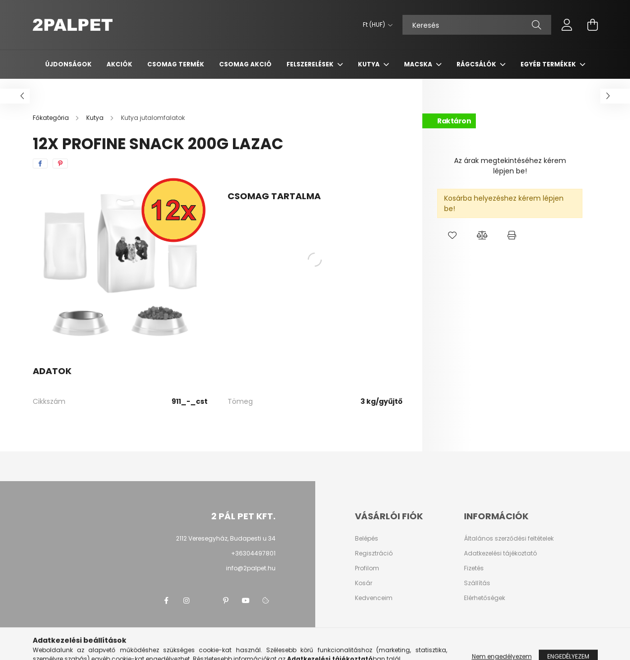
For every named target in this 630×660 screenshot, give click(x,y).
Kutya (369, 64)
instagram (186, 600)
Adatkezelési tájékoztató (500, 553)
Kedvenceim (374, 598)
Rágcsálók (477, 64)
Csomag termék (175, 64)
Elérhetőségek (484, 598)
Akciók (119, 64)
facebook (166, 600)
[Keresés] (476, 25)
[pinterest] (60, 163)
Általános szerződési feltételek (509, 538)
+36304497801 (253, 553)
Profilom (367, 568)
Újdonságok (68, 64)
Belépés (366, 538)
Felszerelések (310, 64)
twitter (206, 600)
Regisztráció (374, 553)
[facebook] (40, 163)
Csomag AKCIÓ (245, 64)
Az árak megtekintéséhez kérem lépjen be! (510, 166)
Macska (419, 64)
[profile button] (567, 25)
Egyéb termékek (548, 64)
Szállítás (477, 583)
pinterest (226, 600)
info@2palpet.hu (251, 568)
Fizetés (474, 568)
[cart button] (593, 25)
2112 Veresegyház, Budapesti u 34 (226, 538)
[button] (452, 235)
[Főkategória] (51, 117)
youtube (246, 600)
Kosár (363, 583)
